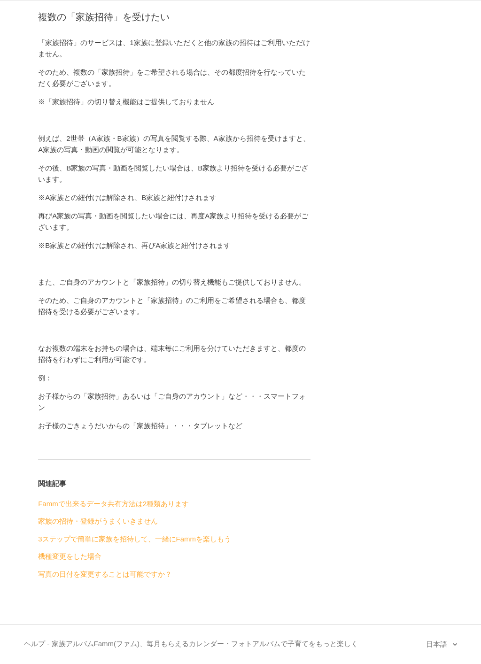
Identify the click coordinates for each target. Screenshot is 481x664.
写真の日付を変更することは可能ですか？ (105, 574)
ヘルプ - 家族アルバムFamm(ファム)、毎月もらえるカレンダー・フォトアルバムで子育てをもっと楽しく (191, 644)
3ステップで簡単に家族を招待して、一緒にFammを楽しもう (134, 539)
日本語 (437, 644)
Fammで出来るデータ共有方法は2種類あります (113, 504)
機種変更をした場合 (69, 556)
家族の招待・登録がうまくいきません (98, 521)
